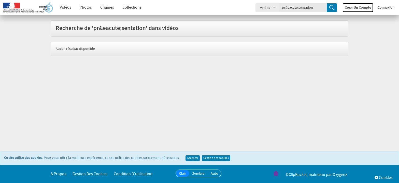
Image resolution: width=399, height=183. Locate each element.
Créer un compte (358, 7)
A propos (58, 174)
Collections (131, 7)
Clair (182, 173)
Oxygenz (340, 174)
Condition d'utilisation (133, 174)
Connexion (386, 7)
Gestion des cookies (216, 158)
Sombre (198, 173)
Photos (86, 7)
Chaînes (107, 7)
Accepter (192, 158)
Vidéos (65, 7)
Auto (214, 173)
